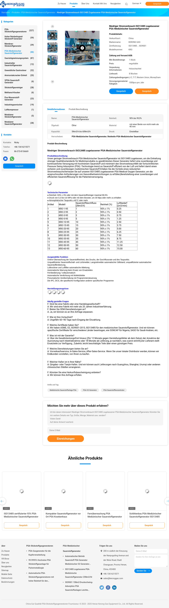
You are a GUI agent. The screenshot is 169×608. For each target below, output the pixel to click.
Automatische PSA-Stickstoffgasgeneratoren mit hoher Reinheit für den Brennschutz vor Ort (41, 577)
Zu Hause (5, 551)
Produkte (5, 555)
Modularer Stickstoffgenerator (19, 116)
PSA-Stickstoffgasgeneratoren (19, 30)
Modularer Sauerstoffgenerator (19, 123)
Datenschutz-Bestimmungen (7, 580)
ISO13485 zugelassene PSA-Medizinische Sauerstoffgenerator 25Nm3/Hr (78, 573)
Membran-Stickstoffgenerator (19, 45)
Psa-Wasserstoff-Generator (19, 98)
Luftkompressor (19, 109)
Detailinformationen (56, 109)
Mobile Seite (6, 574)
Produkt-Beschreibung (78, 109)
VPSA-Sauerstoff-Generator (19, 81)
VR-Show (5, 559)
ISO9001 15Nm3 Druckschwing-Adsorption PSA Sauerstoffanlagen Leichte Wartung (79, 586)
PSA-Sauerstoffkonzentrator (113, 390)
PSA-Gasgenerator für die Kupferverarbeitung (40, 553)
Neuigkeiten (6, 566)
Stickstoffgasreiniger (19, 87)
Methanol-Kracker (19, 92)
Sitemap (4, 570)
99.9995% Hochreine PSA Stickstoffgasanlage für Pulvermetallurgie (40, 564)
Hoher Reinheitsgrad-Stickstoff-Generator (19, 37)
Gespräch (157, 4)
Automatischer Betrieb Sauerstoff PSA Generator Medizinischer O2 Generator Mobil (77, 560)
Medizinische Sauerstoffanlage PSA (63, 390)
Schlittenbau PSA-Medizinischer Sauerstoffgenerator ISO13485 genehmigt (145, 516)
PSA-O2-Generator (90, 390)
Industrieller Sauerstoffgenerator (19, 64)
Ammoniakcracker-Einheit (19, 75)
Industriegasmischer (19, 104)
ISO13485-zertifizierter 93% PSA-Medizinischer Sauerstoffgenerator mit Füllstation (21, 516)
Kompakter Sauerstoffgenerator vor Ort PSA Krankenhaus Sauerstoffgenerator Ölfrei (63, 516)
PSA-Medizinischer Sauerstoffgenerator (19, 52)
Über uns (5, 562)
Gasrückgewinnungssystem (19, 58)
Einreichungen (66, 438)
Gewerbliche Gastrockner (19, 70)
